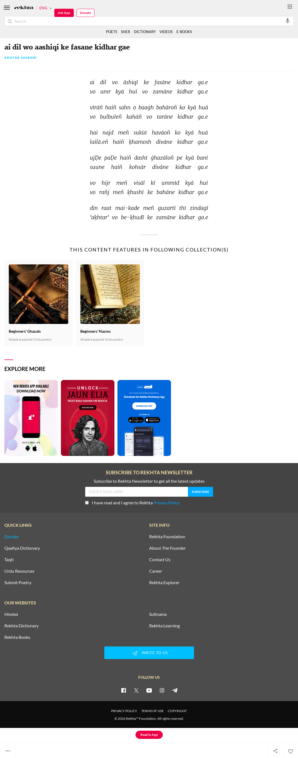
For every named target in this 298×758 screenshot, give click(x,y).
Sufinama (158, 614)
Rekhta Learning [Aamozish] (164, 626)
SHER (125, 32)
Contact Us (159, 559)
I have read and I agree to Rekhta (132, 502)
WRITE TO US (149, 653)
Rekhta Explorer (164, 582)
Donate (85, 13)
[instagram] (162, 690)
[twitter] (136, 690)
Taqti (9, 559)
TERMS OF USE (152, 711)
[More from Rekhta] (289, 6)
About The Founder (167, 548)
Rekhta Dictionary (21, 626)
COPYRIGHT (177, 711)
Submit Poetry (17, 582)
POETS (111, 32)
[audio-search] (287, 20)
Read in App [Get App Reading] (149, 735)
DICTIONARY (145, 32)
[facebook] (123, 690)
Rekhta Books (17, 637)
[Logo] (23, 8)
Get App (64, 13)
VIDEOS (166, 32)
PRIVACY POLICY (124, 711)
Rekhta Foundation (167, 536)
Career (155, 571)
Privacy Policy (167, 502)
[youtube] (149, 690)
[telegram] (174, 690)
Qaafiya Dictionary (22, 548)
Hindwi (11, 614)
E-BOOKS (184, 32)
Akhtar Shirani (20, 57)
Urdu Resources (19, 571)
